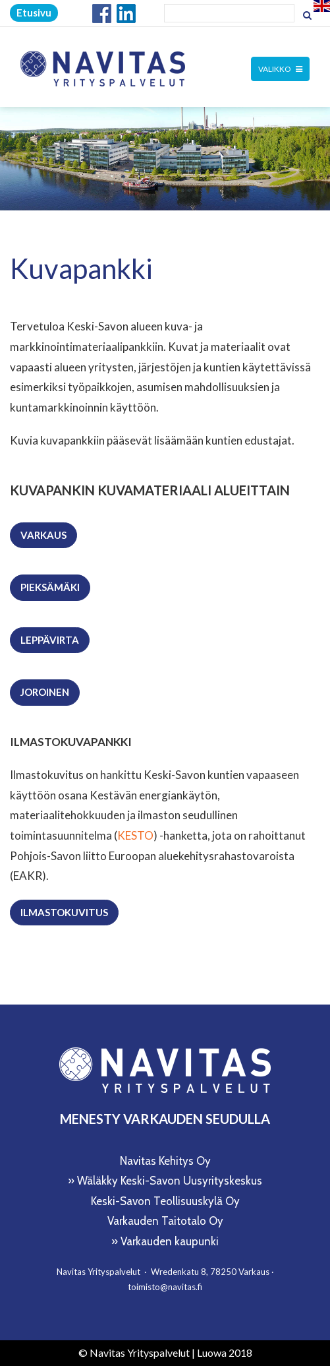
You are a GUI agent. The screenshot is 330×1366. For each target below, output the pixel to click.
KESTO (135, 835)
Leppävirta (49, 640)
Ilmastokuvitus (64, 912)
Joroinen (44, 692)
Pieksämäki (50, 587)
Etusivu (33, 12)
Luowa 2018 (224, 1352)
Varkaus (43, 535)
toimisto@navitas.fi (165, 1287)
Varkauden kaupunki (170, 1241)
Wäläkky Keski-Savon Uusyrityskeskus (169, 1180)
